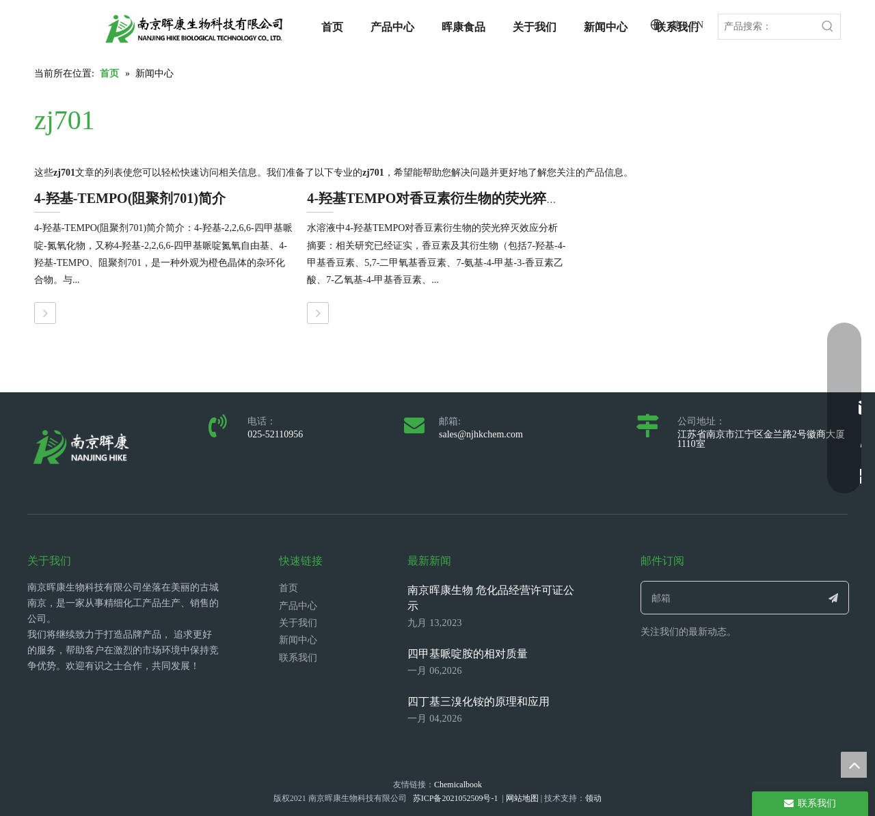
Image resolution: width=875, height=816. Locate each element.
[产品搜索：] (767, 26)
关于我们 (298, 623)
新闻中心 (298, 640)
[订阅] (833, 598)
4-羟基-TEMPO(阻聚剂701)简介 (130, 198)
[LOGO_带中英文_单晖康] (194, 29)
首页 (288, 588)
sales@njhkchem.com (481, 434)
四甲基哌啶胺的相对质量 (467, 653)
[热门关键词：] (828, 26)
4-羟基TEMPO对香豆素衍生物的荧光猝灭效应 (447, 198)
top (854, 765)
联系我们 (298, 658)
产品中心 (298, 606)
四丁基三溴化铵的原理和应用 (478, 701)
